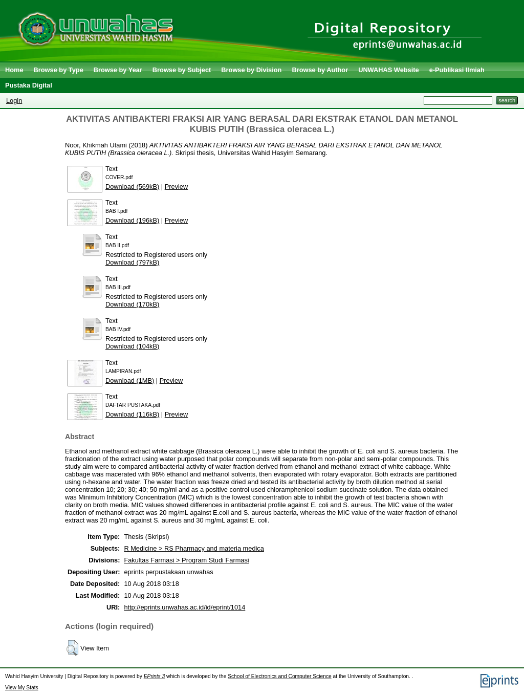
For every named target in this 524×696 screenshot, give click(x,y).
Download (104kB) (132, 346)
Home (14, 70)
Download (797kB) (132, 262)
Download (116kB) (132, 414)
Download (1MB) (129, 380)
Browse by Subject (181, 70)
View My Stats (21, 687)
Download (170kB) (132, 304)
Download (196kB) (132, 220)
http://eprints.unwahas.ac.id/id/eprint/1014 (184, 607)
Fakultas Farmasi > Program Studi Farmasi (186, 560)
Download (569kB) (132, 186)
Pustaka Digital (28, 85)
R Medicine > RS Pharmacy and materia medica (194, 548)
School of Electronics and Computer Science (280, 676)
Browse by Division (251, 70)
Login (14, 100)
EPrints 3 (154, 676)
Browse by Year (118, 70)
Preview (176, 186)
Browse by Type (58, 70)
